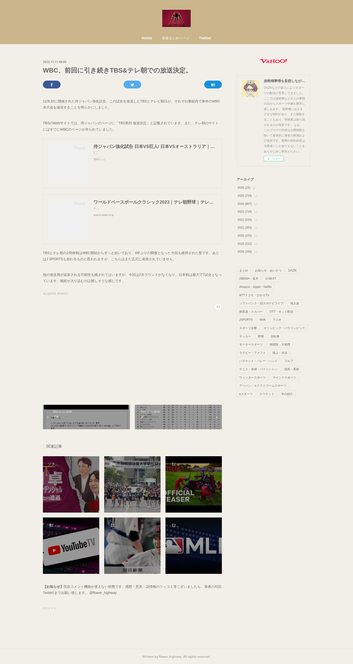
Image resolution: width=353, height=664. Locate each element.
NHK (263, 319)
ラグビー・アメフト (252, 353)
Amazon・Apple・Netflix (255, 287)
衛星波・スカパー (251, 311)
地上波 (294, 303)
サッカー (245, 336)
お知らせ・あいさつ (268, 270)
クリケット (267, 394)
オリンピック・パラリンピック (284, 328)
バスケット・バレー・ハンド (258, 361)
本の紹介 (287, 394)
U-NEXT (270, 278)
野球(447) (62, 293)
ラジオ (277, 319)
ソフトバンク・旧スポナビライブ (261, 303)
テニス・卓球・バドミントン (258, 369)
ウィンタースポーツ (252, 377)
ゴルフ (288, 361)
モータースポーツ (251, 344)
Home (147, 38)
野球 (261, 336)
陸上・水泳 (280, 353)
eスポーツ (246, 394)
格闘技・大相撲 (280, 344)
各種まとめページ (175, 38)
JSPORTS (246, 319)
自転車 (275, 336)
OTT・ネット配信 (281, 311)
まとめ (243, 270)
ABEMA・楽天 (248, 278)
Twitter (205, 38)
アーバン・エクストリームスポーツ (262, 385)
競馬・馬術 (291, 369)
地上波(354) (49, 293)
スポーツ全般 (248, 328)
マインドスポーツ (284, 377)
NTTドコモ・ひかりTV (254, 295)
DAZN (292, 270)
